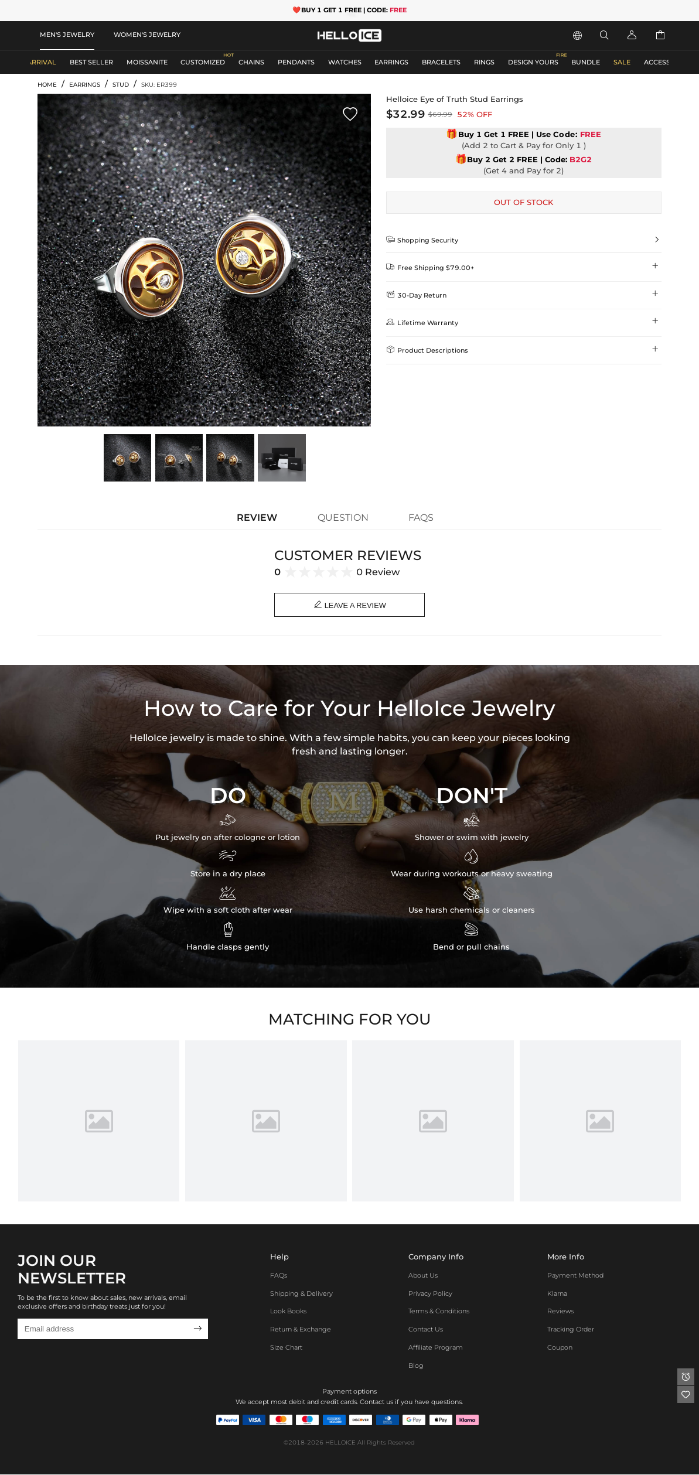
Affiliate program (435, 1348)
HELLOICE (340, 1443)
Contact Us (425, 1330)
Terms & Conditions (438, 1312)
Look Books (288, 1312)
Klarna (557, 1294)
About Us (423, 1276)
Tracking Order (570, 1330)
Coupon (559, 1348)
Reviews (560, 1312)
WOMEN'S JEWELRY (147, 34)
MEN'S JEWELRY (67, 34)
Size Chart (286, 1348)
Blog (416, 1366)
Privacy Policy (430, 1294)
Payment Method (575, 1276)
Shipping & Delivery (301, 1294)
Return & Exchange (300, 1330)
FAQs (278, 1276)
